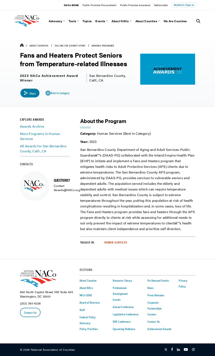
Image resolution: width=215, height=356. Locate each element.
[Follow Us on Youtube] (186, 350)
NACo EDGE (71, 5)
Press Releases (155, 295)
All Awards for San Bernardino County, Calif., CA (43, 149)
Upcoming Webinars (124, 329)
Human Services (115, 242)
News (150, 288)
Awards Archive (32, 126)
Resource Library (122, 280)
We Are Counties (175, 21)
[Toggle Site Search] (198, 21)
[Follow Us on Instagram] (193, 350)
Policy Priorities (89, 329)
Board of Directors (90, 302)
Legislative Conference (125, 314)
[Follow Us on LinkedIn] (178, 350)
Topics (87, 21)
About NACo (120, 21)
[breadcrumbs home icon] (22, 45)
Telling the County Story (70, 45)
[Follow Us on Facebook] (172, 350)
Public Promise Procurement (99, 5)
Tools (72, 21)
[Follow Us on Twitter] (165, 350)
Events (100, 21)
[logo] (32, 28)
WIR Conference (122, 322)
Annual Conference (123, 307)
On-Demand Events (158, 280)
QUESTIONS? (62, 180)
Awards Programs (103, 45)
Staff (82, 310)
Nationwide (161, 5)
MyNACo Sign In (184, 5)
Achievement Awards (159, 329)
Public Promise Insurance (135, 5)
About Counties (146, 21)
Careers (151, 314)
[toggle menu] (63, 21)
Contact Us (30, 312)
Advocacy (55, 21)
